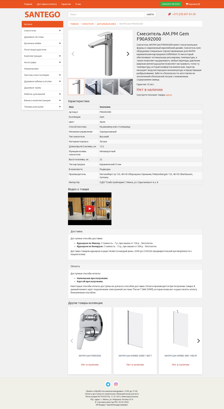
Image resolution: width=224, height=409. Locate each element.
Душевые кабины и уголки (42, 81)
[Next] (127, 53)
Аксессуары (42, 62)
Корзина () (193, 4)
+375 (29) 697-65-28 (184, 14)
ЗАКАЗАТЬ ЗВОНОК (171, 4)
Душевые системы (34, 37)
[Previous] (73, 53)
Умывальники (31, 68)
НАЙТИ (150, 14)
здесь (169, 95)
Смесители (42, 30)
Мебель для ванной (42, 94)
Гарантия (66, 4)
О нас (78, 4)
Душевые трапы (32, 87)
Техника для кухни (42, 106)
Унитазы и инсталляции (42, 75)
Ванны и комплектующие (42, 100)
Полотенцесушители (35, 49)
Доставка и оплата (47, 4)
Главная (28, 4)
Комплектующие (42, 56)
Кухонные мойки (42, 43)
